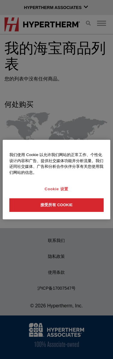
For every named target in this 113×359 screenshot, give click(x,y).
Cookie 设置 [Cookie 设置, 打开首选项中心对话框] (56, 189)
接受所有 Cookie (56, 205)
